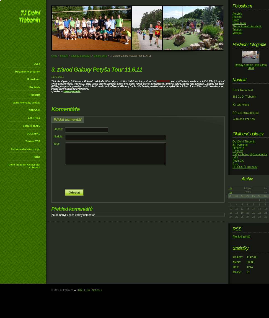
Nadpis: (58, 136)
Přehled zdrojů (241, 236)
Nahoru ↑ (97, 290)
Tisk (87, 290)
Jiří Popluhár (240, 144)
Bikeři (236, 20)
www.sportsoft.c (72, 91)
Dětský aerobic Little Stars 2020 (250, 66)
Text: (56, 144)
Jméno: (58, 129)
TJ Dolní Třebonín (29, 17)
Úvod (37, 63)
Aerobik (237, 13)
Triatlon (237, 29)
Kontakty (34, 87)
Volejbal (237, 32)
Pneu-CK (238, 160)
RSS (80, 290)
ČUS (235, 163)
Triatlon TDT (33, 141)
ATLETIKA (34, 118)
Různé (36, 156)
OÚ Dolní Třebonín (244, 141)
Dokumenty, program (27, 71)
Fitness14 (238, 148)
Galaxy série (100, 55)
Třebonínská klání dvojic (25, 149)
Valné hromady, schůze (26, 102)
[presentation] (138, 177)
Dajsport (238, 151)
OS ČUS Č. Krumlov (245, 167)
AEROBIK (34, 110)
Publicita (35, 94)
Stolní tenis (239, 23)
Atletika (237, 16)
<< (231, 188)
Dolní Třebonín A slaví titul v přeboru (24, 166)
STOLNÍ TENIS (31, 125)
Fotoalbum (33, 79)
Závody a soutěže (81, 55)
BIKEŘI (64, 55)
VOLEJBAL (33, 133)
